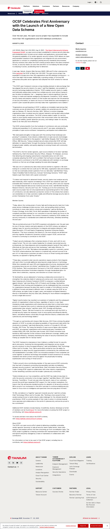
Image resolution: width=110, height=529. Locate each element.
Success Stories (58, 492)
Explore (72, 457)
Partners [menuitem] (55, 8)
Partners (73, 488)
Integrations (57, 475)
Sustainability (40, 481)
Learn (88, 457)
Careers (38, 460)
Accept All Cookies (96, 525)
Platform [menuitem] (26, 8)
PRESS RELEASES (23, 13)
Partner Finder (74, 492)
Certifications (90, 463)
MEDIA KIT (45, 13)
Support (39, 488)
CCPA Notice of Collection (91, 499)
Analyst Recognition (42, 472)
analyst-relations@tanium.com (84, 57)
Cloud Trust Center (42, 475)
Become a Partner (75, 495)
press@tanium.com (81, 51)
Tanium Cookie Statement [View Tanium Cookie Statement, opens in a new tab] (46, 527)
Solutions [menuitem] (35, 8)
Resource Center (41, 492)
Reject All (83, 525)
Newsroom (11, 13)
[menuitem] (43, 469)
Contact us (12, 467)
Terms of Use (90, 495)
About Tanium (41, 457)
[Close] (107, 526)
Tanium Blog (73, 463)
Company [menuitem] (74, 8)
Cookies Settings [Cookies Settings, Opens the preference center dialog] (71, 525)
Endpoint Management (60, 464)
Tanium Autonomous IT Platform (59, 458)
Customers (57, 488)
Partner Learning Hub (76, 498)
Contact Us (79, 62)
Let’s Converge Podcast (74, 467)
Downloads (73, 471)
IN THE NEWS (35, 13)
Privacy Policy (91, 492)
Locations (39, 469)
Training (89, 460)
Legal (88, 488)
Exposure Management (57, 468)
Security (38, 478)
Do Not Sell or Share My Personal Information (93, 505)
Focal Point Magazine (76, 460)
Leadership (39, 463)
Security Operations (59, 472)
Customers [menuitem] (45, 8)
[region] (55, 526)
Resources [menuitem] (64, 8)
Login (89, 2)
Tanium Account (41, 495)
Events (71, 474)
